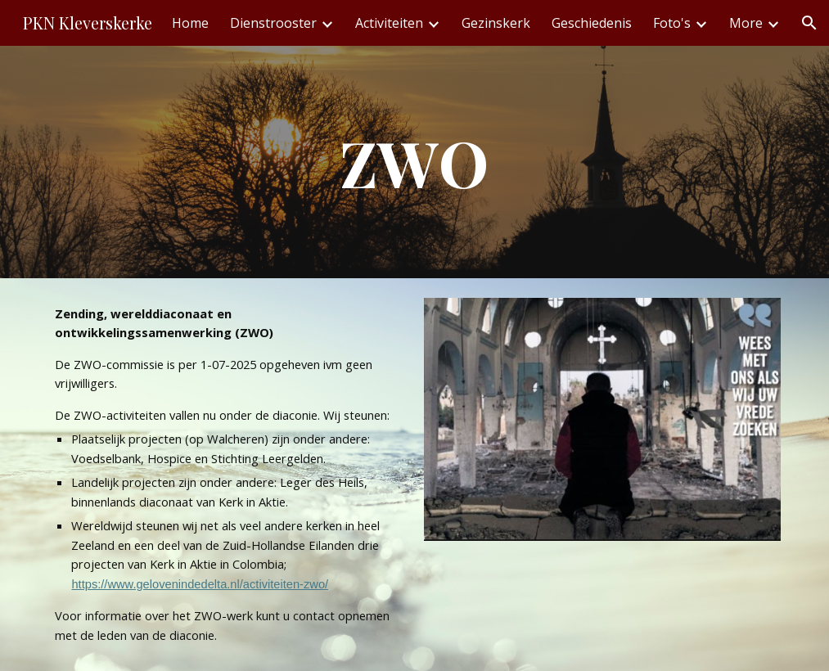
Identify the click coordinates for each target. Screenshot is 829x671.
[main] (414, 162)
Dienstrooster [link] (273, 23)
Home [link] (190, 23)
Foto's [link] (672, 23)
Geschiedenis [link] (592, 23)
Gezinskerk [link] (496, 23)
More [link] (746, 23)
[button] (809, 23)
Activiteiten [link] (389, 23)
